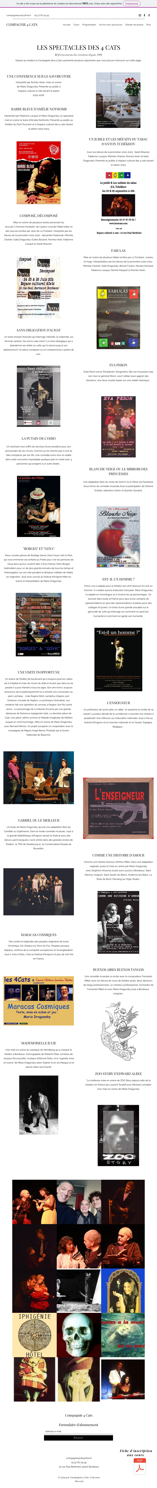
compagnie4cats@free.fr (18, 15)
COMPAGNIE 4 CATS (21, 24)
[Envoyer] (78, 1438)
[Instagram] (139, 15)
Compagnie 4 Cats (78, 1415)
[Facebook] (144, 15)
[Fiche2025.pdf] (140, 1466)
